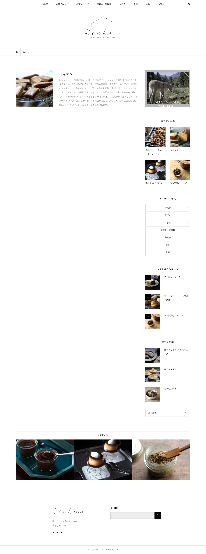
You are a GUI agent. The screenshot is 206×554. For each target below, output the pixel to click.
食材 (136, 4)
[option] (45, 459)
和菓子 (168, 237)
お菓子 (168, 208)
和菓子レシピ (82, 4)
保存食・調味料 (104, 4)
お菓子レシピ (62, 4)
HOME (45, 4)
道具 (148, 4)
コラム (161, 4)
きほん (122, 4)
